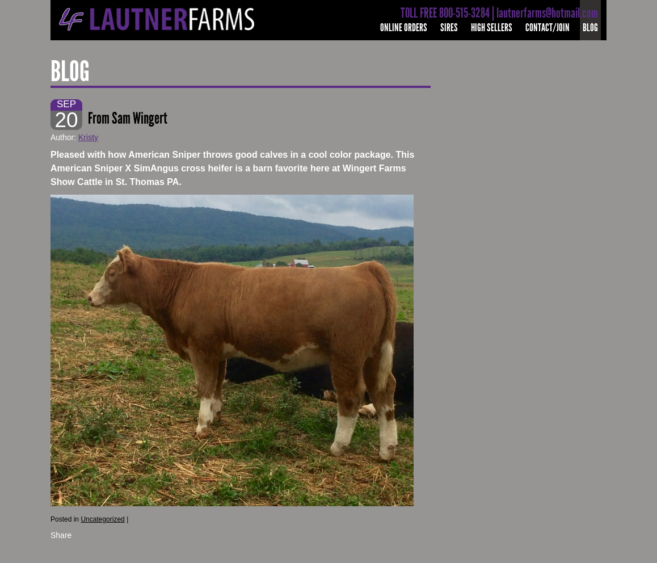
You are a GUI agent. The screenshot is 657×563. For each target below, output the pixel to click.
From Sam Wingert (129, 118)
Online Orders (403, 27)
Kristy (88, 137)
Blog (590, 27)
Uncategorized (102, 519)
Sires (449, 27)
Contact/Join (547, 27)
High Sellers (491, 27)
